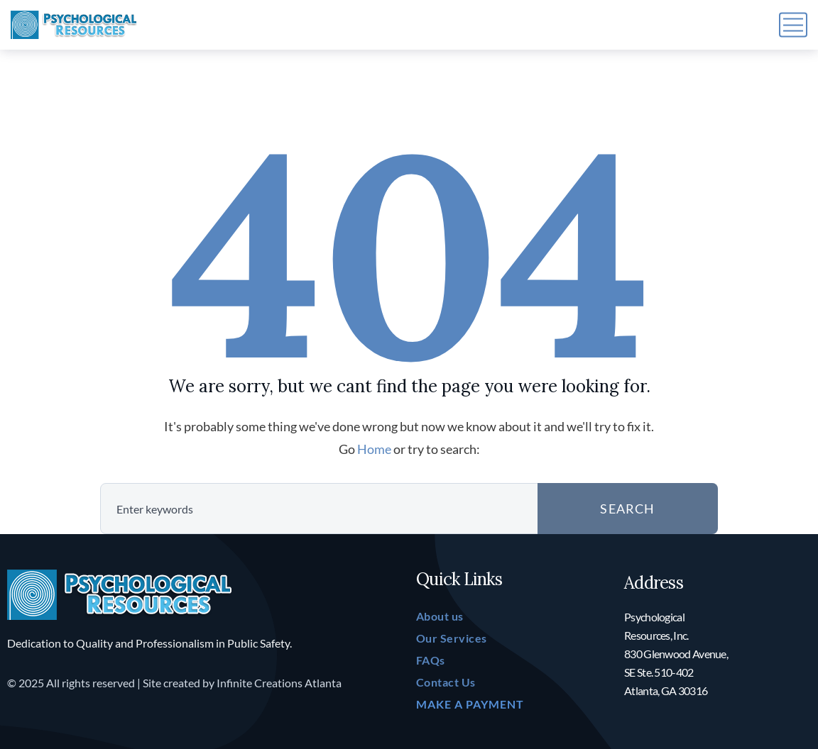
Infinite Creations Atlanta (279, 682)
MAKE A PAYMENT (470, 704)
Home (374, 449)
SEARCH (627, 508)
